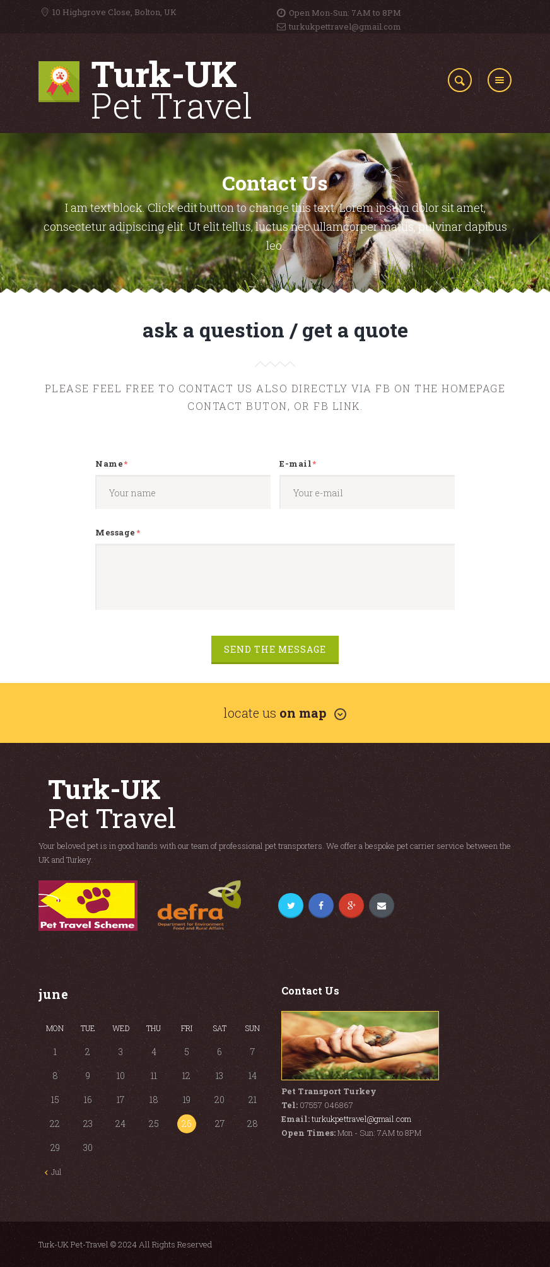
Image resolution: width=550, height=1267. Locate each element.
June (53, 994)
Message (115, 533)
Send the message (275, 650)
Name (109, 464)
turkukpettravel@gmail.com (361, 1118)
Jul (56, 1172)
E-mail (295, 464)
